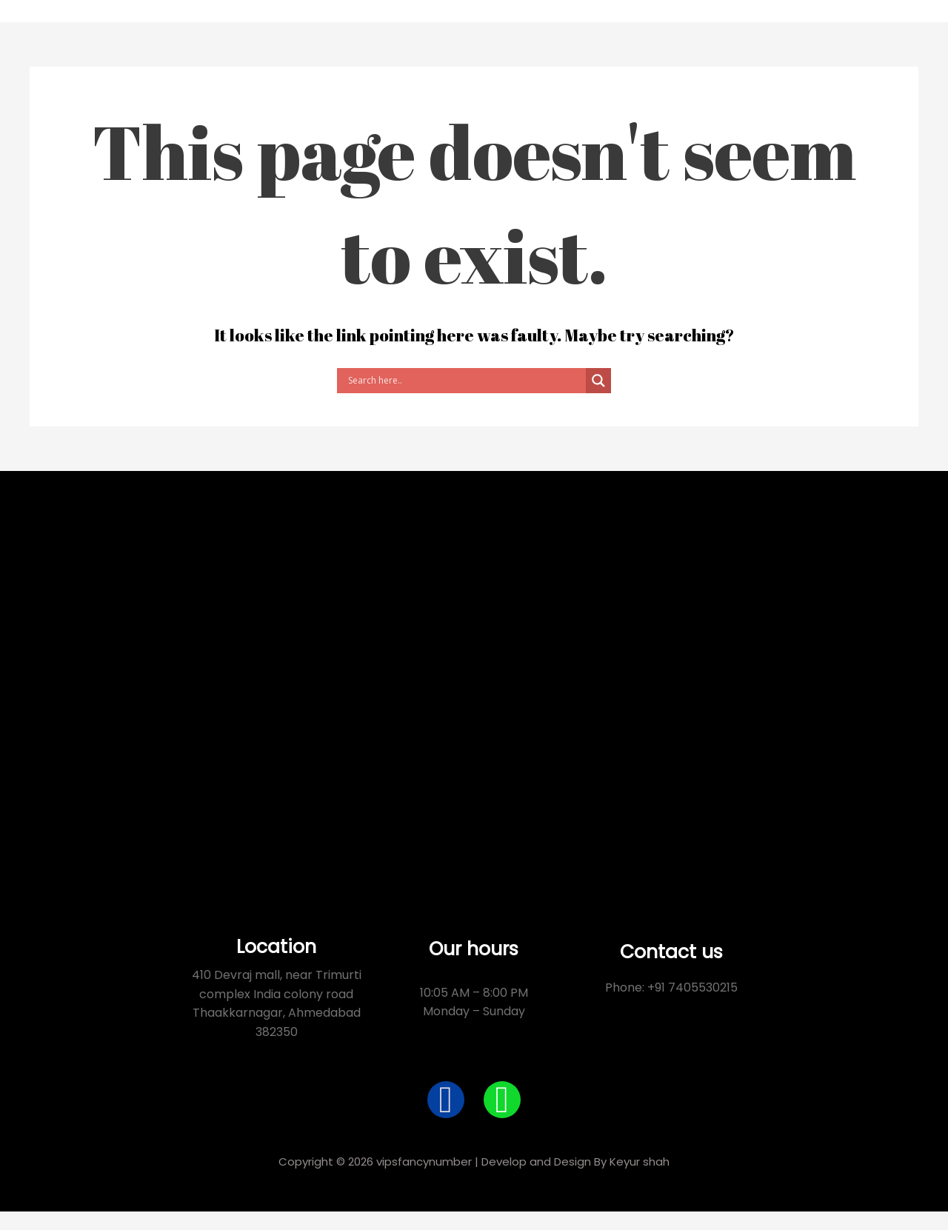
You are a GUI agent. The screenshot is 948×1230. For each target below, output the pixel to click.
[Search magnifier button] (598, 380)
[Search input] (465, 380)
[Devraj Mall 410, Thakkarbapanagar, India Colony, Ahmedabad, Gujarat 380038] (474, 682)
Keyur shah (640, 1161)
